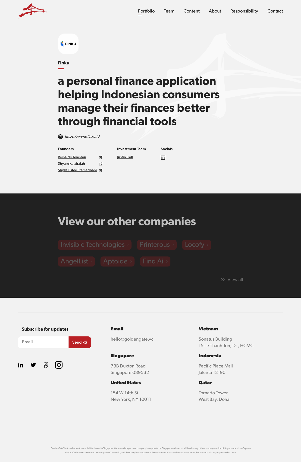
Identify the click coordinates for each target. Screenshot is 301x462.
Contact (275, 11)
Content (192, 11)
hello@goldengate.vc (132, 339)
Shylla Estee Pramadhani (77, 170)
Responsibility (244, 11)
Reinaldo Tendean (72, 157)
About (215, 11)
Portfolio (146, 11)
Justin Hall (125, 157)
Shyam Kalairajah (71, 164)
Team (169, 11)
